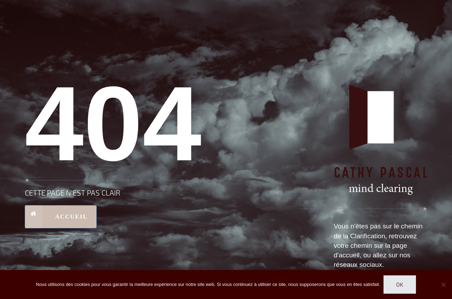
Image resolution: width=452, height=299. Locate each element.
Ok (399, 284)
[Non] (443, 284)
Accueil (56, 216)
